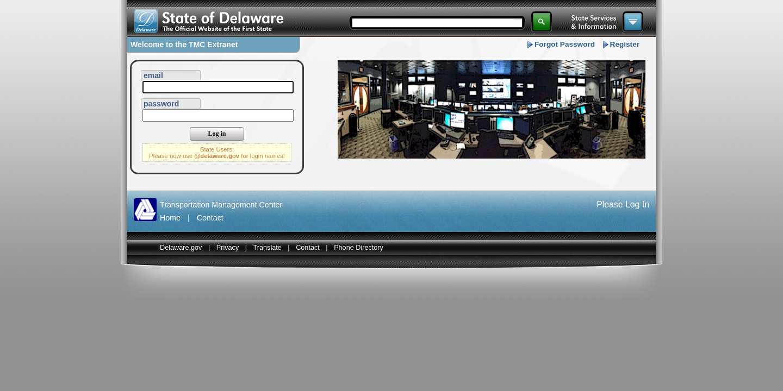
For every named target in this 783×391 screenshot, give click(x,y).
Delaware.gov (181, 247)
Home (170, 217)
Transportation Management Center (221, 204)
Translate (267, 247)
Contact (210, 217)
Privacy (227, 247)
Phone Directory (358, 247)
